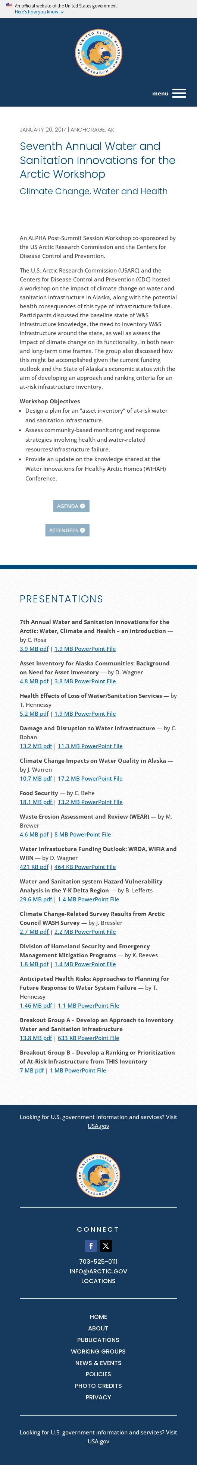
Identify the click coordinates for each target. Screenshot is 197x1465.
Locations (98, 1281)
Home (98, 1317)
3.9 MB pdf (34, 648)
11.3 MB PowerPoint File (90, 746)
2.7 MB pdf (35, 931)
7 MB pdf (32, 1070)
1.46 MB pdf (36, 1005)
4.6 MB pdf (34, 834)
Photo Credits (98, 1385)
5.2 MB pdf (34, 713)
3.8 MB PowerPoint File (85, 681)
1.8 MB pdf (34, 964)
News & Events (98, 1363)
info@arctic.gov (98, 1271)
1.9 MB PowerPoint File (85, 648)
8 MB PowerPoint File (82, 834)
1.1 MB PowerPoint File (88, 1005)
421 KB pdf (34, 866)
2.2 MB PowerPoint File (85, 931)
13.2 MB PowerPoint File (90, 802)
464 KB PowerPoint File (85, 866)
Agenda (18, 506)
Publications (98, 1340)
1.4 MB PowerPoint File (88, 899)
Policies (98, 1374)
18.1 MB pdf (36, 802)
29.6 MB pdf (36, 899)
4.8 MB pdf (34, 681)
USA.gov (98, 1126)
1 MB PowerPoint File (78, 1070)
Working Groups (98, 1351)
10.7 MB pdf (36, 778)
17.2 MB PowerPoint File (90, 778)
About (98, 1328)
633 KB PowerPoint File (88, 1038)
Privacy (98, 1397)
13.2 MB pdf (36, 746)
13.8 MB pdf (36, 1038)
